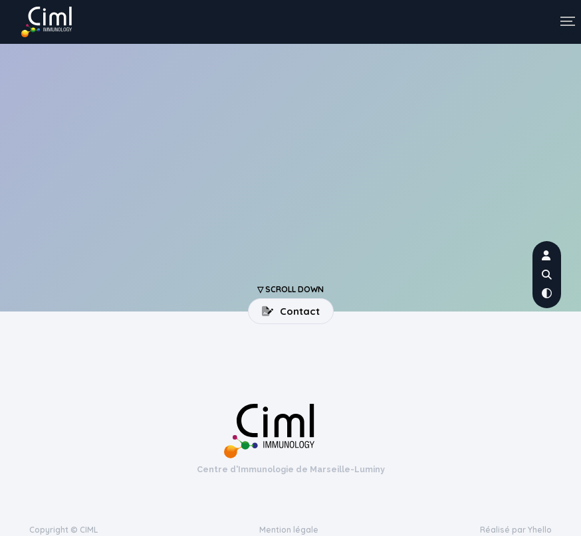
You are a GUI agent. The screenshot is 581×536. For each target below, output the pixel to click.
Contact (291, 311)
